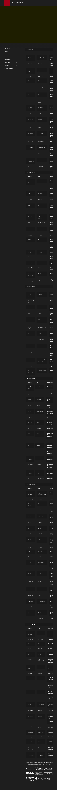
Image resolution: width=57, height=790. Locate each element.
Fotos (6, 54)
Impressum (7, 71)
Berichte (7, 48)
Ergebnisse (7, 59)
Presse (6, 51)
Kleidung (7, 65)
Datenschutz (8, 68)
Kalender (7, 57)
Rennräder (7, 62)
